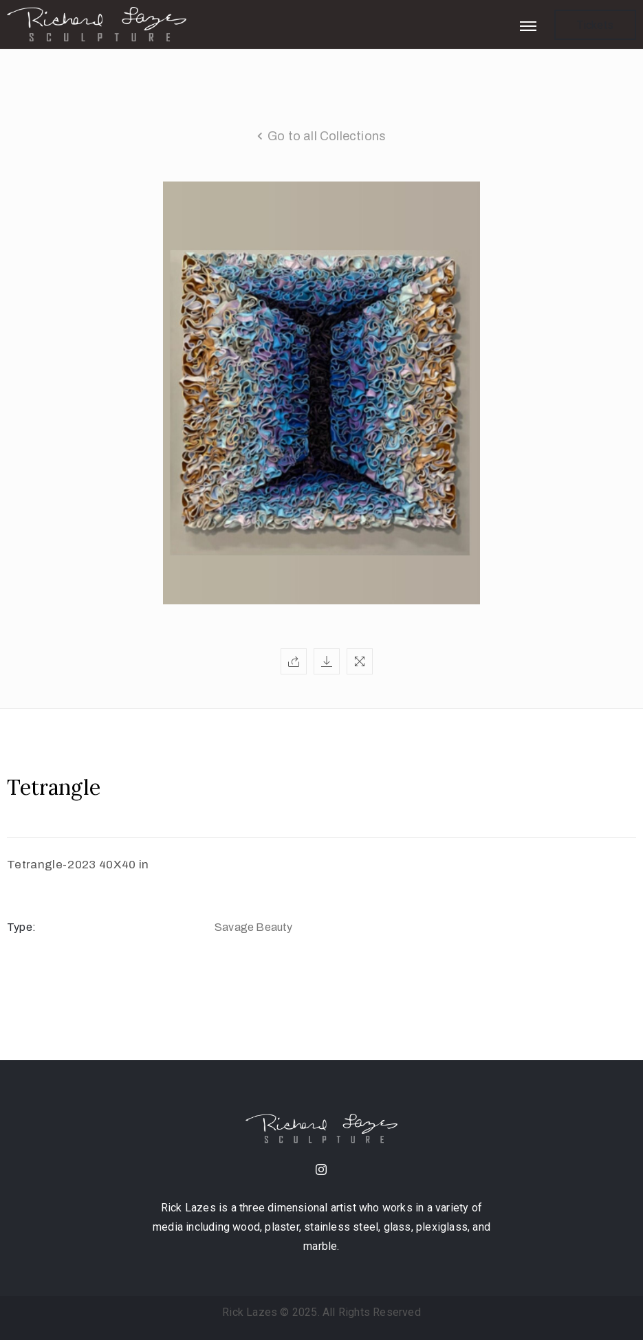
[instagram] (322, 1171)
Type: (21, 927)
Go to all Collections (327, 136)
